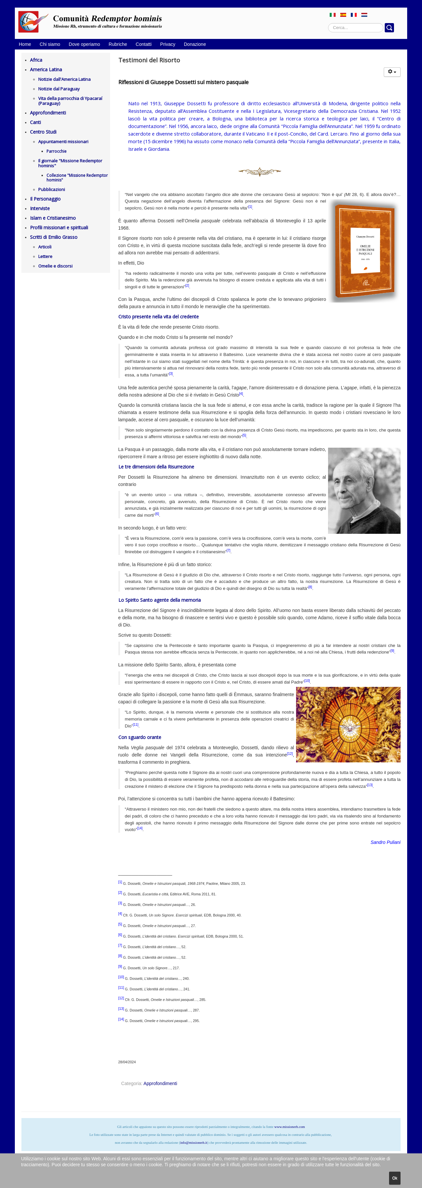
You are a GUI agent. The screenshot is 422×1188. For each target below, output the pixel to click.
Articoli (44, 247)
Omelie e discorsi (55, 266)
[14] (140, 828)
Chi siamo (50, 44)
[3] (171, 373)
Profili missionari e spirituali (59, 227)
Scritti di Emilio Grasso (53, 237)
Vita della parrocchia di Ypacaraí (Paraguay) (70, 100)
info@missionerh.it (193, 1142)
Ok (394, 1178)
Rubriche (118, 44)
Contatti (144, 44)
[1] (250, 207)
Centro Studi (43, 132)
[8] (310, 587)
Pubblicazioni (51, 189)
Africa (36, 60)
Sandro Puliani (386, 842)
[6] (157, 514)
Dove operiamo (84, 44)
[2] (187, 285)
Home (25, 44)
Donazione (195, 44)
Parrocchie (56, 151)
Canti (35, 122)
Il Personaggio (45, 199)
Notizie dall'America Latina (64, 79)
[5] (244, 435)
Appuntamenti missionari (63, 141)
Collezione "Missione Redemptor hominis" (77, 178)
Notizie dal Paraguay (59, 89)
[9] (392, 651)
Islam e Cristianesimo (53, 218)
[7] (228, 550)
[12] (290, 753)
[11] (135, 724)
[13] (370, 785)
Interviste (40, 208)
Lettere (45, 256)
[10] (307, 681)
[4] (241, 394)
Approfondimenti (48, 113)
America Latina (46, 69)
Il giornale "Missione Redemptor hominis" (70, 163)
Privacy (167, 44)
